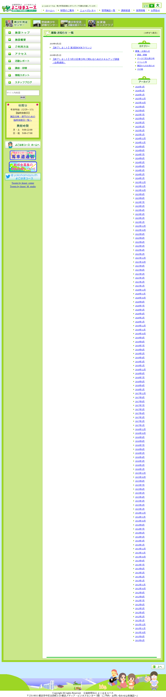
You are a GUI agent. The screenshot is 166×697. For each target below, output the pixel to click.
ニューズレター (88, 10)
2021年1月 (140, 286)
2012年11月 (140, 584)
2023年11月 (140, 186)
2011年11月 (140, 628)
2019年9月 (140, 337)
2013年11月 (140, 553)
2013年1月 (140, 580)
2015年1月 (140, 509)
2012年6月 (140, 604)
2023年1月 (140, 222)
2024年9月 (140, 146)
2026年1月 (140, 94)
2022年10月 (140, 230)
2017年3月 (140, 417)
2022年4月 (140, 250)
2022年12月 (140, 226)
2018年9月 (140, 373)
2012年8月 (140, 596)
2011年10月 (140, 632)
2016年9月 (140, 437)
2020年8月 (140, 302)
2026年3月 (140, 87)
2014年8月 (140, 525)
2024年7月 (140, 154)
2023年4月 (140, 210)
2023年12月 (140, 182)
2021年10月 (140, 262)
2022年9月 (140, 234)
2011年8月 (140, 636)
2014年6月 (140, 533)
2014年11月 (140, 517)
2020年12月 (140, 290)
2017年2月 (140, 421)
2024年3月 (140, 170)
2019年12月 (140, 325)
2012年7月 (140, 600)
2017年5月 (140, 409)
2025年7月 (140, 114)
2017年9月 (140, 397)
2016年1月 (140, 469)
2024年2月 (140, 174)
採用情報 (140, 10)
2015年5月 (140, 493)
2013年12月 (140, 548)
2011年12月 (140, 624)
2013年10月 (140, 557)
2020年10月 (140, 298)
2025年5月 (140, 122)
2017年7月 (140, 405)
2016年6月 (140, 449)
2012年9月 (140, 592)
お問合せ (155, 10)
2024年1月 (140, 178)
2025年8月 (140, 110)
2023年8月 (140, 198)
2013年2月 (140, 577)
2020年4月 (140, 313)
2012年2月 (140, 616)
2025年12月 (140, 98)
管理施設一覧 (108, 10)
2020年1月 (140, 322)
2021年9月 (140, 266)
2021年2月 (140, 282)
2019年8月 (140, 341)
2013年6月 (140, 568)
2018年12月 (140, 369)
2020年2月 (140, 318)
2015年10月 (140, 477)
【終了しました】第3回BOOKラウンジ (72, 47)
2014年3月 (140, 541)
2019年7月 (140, 345)
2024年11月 (140, 142)
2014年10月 (140, 521)
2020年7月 (140, 306)
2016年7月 (140, 445)
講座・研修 (142, 55)
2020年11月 (140, 294)
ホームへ (50, 10)
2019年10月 (140, 333)
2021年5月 (140, 274)
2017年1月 (140, 425)
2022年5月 (140, 246)
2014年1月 (140, 545)
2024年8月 (140, 150)
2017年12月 (140, 393)
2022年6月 (140, 242)
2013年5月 (140, 572)
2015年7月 (140, 485)
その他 (140, 69)
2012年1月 (140, 620)
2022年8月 (140, 238)
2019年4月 (140, 357)
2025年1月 (140, 134)
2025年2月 (140, 130)
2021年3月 (140, 278)
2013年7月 (140, 565)
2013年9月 (140, 560)
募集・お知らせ (142, 51)
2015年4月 (140, 497)
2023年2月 (140, 218)
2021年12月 (140, 258)
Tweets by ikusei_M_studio (23, 186)
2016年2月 (140, 465)
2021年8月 (140, 270)
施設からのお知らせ (146, 66)
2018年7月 (140, 377)
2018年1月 (140, 389)
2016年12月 (140, 429)
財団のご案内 (67, 10)
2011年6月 (140, 640)
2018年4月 (140, 385)
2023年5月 (140, 206)
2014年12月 (140, 513)
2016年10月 (140, 433)
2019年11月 (140, 329)
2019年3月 (140, 361)
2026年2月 (140, 90)
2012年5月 (140, 608)
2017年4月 (140, 413)
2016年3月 (140, 461)
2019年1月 (140, 365)
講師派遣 (125, 10)
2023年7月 (140, 202)
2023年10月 (140, 190)
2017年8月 (140, 401)
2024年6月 (140, 158)
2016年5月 (140, 453)
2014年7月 (140, 529)
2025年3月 (140, 126)
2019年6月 (140, 349)
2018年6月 (140, 381)
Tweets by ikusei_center (23, 183)
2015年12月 (140, 473)
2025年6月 (140, 118)
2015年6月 (140, 489)
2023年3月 (140, 214)
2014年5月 (140, 537)
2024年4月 (140, 166)
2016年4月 (140, 457)
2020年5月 (140, 310)
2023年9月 (140, 194)
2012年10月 (140, 588)
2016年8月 (140, 441)
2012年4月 (140, 612)
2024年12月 (140, 138)
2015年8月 (140, 481)
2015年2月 (140, 505)
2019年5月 (140, 353)
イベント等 (142, 62)
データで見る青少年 (146, 59)
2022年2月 (140, 254)
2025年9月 (140, 106)
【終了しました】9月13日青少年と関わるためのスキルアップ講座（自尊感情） (85, 61)
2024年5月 (140, 162)
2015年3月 (140, 501)
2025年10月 (140, 102)
